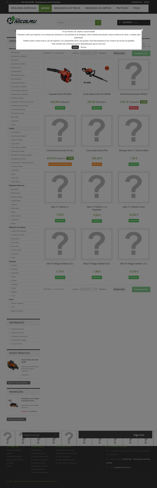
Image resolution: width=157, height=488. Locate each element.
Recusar (83, 47)
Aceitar (75, 47)
